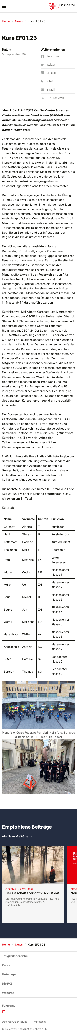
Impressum (39, 1021)
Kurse (6, 965)
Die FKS (7, 984)
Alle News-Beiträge (15, 836)
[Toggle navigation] (4, 6)
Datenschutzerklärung (14, 1021)
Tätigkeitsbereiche (15, 956)
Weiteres (8, 993)
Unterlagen (9, 974)
